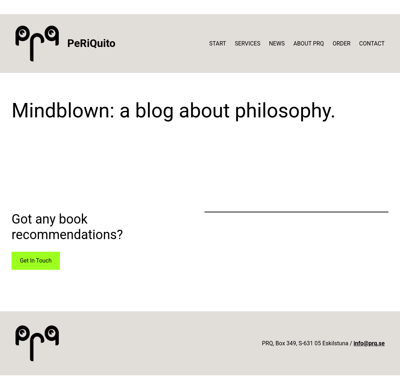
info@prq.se (368, 343)
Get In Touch (36, 260)
